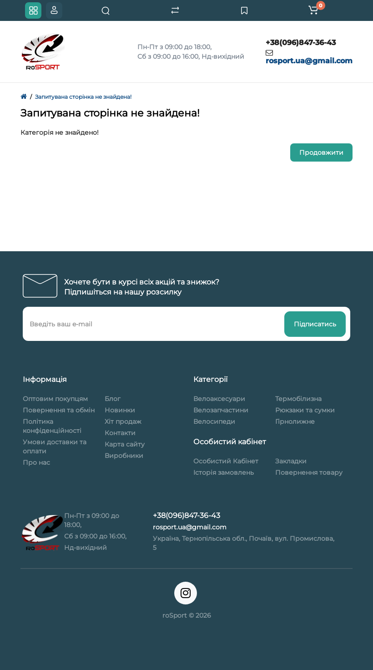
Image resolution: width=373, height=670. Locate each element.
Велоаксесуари (219, 399)
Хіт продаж (123, 421)
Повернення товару (309, 472)
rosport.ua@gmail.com (309, 60)
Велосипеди (214, 421)
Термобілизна (298, 399)
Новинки (120, 410)
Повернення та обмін (59, 410)
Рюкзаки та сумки (305, 410)
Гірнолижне (295, 421)
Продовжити (321, 152)
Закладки (291, 461)
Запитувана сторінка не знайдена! (83, 96)
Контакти (120, 433)
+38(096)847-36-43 (301, 42)
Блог (113, 399)
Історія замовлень (223, 472)
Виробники (124, 456)
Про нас (36, 462)
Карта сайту (125, 444)
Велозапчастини (220, 410)
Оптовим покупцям (55, 399)
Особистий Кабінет (225, 461)
